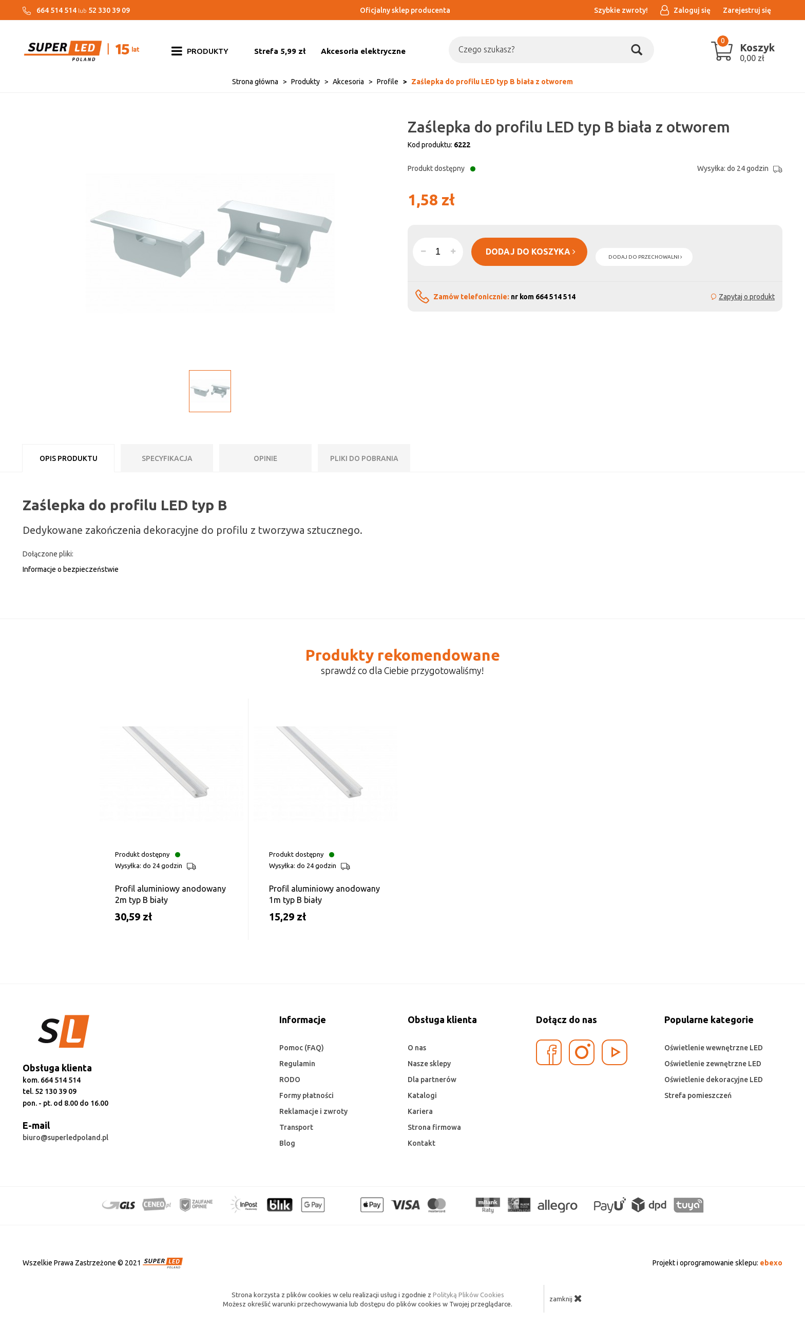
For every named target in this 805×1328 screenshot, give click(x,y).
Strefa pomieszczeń (698, 1095)
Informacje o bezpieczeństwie (71, 569)
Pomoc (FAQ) (301, 1048)
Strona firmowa (434, 1127)
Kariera (420, 1111)
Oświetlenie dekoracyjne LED (713, 1079)
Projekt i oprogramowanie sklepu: (717, 1263)
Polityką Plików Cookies (468, 1294)
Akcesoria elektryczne (363, 51)
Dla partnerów (432, 1079)
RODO (289, 1079)
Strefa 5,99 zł (279, 51)
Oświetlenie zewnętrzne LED (712, 1064)
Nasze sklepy (429, 1064)
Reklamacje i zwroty (313, 1111)
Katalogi (422, 1095)
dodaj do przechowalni (645, 257)
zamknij (565, 1298)
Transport (296, 1127)
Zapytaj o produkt (747, 297)
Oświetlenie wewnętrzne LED (713, 1048)
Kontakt (421, 1143)
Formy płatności (306, 1095)
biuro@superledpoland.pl (65, 1137)
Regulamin (297, 1064)
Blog (287, 1143)
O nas (417, 1048)
